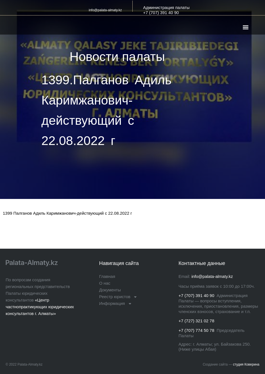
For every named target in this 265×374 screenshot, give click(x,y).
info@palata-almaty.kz (105, 10)
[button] (245, 27)
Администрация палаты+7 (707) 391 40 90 (166, 10)
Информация (115, 303)
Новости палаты (117, 56)
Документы (110, 289)
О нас (104, 283)
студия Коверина (246, 364)
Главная (107, 276)
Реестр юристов (118, 296)
